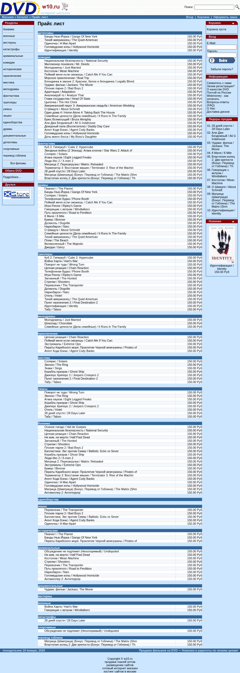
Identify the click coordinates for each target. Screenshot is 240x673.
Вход (189, 17)
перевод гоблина (14, 155)
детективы (10, 142)
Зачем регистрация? (221, 86)
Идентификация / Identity (61, 50)
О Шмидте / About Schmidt (62, 109)
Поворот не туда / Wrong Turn (64, 264)
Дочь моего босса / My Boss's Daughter (70, 136)
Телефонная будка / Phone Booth (66, 198)
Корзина (203, 17)
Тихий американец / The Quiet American (71, 39)
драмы (7, 129)
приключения (12, 75)
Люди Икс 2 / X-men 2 (58, 160)
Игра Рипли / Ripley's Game (62, 205)
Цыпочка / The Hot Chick (60, 102)
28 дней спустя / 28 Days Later (64, 171)
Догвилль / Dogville (57, 223)
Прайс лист (40, 17)
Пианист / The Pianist (58, 188)
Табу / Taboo (52, 309)
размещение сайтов (120, 665)
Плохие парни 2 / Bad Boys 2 (63, 88)
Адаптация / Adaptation (59, 91)
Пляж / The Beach (56, 240)
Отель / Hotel (53, 295)
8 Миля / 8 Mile (54, 216)
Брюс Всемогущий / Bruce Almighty (67, 119)
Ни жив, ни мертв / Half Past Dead (67, 437)
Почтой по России (219, 92)
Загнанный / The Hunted (60, 278)
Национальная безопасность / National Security (76, 60)
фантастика (11, 95)
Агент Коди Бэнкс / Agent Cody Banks (69, 129)
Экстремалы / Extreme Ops (62, 344)
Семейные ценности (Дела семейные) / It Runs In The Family (85, 115)
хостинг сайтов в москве (120, 671)
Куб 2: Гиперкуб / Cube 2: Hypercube (68, 147)
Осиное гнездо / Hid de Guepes (65, 426)
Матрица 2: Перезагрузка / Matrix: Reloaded (73, 164)
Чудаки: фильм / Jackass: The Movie (68, 84)
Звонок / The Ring (56, 364)
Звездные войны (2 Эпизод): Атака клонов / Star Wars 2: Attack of (88, 150)
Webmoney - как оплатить (217, 97)
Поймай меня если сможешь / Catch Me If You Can (78, 74)
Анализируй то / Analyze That (64, 95)
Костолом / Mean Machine (61, 71)
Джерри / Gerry (54, 247)
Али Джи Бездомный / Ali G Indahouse (69, 122)
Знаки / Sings (53, 368)
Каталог (22, 17)
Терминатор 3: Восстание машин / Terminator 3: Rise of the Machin (88, 167)
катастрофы (11, 49)
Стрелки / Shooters (56, 281)
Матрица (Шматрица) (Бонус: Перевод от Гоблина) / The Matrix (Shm (90, 174)
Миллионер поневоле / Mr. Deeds (66, 64)
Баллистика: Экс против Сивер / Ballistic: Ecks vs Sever (81, 451)
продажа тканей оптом (120, 661)
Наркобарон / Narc (56, 226)
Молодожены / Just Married (62, 67)
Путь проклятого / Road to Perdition (67, 212)
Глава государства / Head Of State (67, 98)
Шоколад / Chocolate (58, 323)
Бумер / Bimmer (54, 219)
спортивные (11, 148)
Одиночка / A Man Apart (60, 43)
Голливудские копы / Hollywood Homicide (71, 46)
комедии (9, 62)
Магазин (8, 17)
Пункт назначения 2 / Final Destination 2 (71, 302)
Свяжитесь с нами (219, 83)
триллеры (9, 102)
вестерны (9, 42)
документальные (14, 135)
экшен (7, 115)
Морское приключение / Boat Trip (66, 77)
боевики (8, 29)
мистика (8, 82)
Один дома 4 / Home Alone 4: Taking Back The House (79, 112)
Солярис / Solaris (55, 153)
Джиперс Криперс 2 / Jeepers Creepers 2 (71, 375)
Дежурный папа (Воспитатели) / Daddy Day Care (77, 126)
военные (9, 35)
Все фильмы (18, 163)
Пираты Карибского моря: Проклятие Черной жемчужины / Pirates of (90, 347)
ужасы (7, 109)
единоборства (12, 122)
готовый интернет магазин (120, 668)
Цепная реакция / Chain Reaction (66, 268)
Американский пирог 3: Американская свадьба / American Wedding (89, 105)
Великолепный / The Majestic (63, 243)
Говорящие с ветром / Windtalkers (67, 209)
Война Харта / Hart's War (61, 261)
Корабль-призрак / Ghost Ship (64, 371)
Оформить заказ (225, 17)
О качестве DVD (218, 89)
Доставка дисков (218, 111)
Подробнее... (12, 177)
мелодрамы (11, 89)
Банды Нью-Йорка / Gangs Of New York (70, 36)
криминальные (13, 55)
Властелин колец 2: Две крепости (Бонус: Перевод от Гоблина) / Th (89, 178)
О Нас (211, 108)
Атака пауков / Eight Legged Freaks (67, 157)
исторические (12, 69)
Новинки (215, 221)
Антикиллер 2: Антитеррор (62, 492)
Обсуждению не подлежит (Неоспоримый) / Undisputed (81, 551)
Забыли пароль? (222, 69)
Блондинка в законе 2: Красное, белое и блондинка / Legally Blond (89, 81)
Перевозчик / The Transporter (63, 285)
